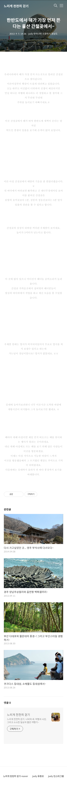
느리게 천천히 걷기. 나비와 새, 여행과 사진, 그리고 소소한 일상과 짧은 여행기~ (26, 720)
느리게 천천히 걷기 (16, 6)
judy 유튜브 (38, 776)
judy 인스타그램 (56, 776)
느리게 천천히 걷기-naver (15, 776)
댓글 (7, 703)
